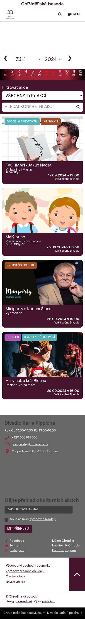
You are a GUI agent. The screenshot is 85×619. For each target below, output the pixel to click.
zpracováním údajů (42, 519)
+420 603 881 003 (24, 437)
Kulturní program (64, 550)
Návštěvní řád (15, 582)
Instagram (17, 550)
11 (73, 73)
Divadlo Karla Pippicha (63, 613)
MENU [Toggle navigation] (74, 14)
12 (80, 73)
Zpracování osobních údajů (25, 571)
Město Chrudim (63, 541)
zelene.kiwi (24, 601)
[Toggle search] (60, 15)
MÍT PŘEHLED (18, 529)
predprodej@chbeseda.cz (30, 444)
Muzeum (39, 613)
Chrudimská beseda (17, 613)
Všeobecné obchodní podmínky (28, 565)
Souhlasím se (33, 519)
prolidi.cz (48, 601)
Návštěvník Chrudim (66, 545)
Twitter (14, 545)
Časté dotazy (15, 576)
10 (66, 73)
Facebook (17, 541)
